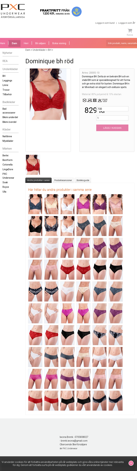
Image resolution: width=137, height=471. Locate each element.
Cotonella (8, 164)
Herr (26, 43)
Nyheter (7, 53)
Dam (14, 43)
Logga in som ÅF (126, 23)
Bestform (8, 160)
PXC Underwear (8, 176)
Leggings (7, 80)
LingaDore (8, 169)
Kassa (130, 32)
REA (5, 61)
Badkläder (9, 102)
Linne (5, 85)
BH (4, 76)
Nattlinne (7, 136)
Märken (7, 149)
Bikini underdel (10, 117)
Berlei (5, 155)
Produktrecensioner (63, 180)
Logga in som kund (105, 23)
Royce (6, 187)
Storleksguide (82, 180)
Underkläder (10, 69)
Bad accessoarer (9, 110)
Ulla (4, 192)
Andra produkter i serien (38, 180)
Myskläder (8, 141)
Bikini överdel (9, 122)
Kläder (7, 129)
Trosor (6, 90)
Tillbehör (7, 94)
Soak (5, 182)
